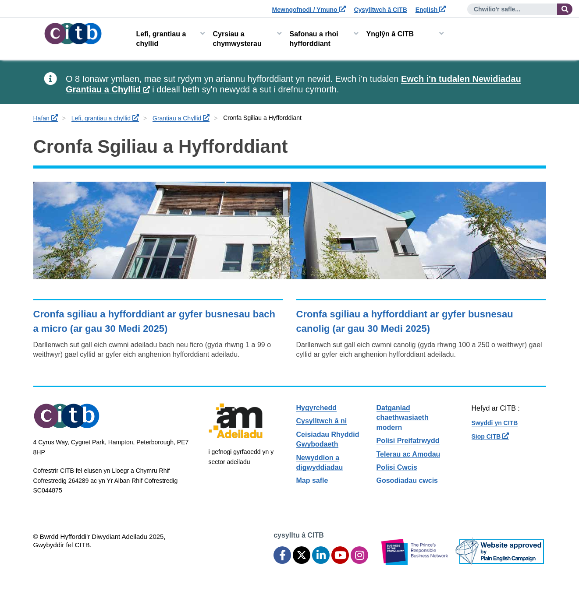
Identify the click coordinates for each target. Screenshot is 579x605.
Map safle (312, 480)
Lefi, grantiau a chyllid (161, 38)
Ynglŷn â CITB (390, 34)
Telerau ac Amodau (408, 454)
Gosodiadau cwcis (407, 480)
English (431, 9)
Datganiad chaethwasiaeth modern (403, 417)
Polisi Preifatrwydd (408, 440)
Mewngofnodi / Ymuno (309, 9)
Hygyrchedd (316, 408)
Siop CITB (490, 436)
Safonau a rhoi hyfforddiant (314, 38)
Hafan (45, 118)
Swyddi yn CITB (495, 422)
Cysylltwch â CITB (380, 9)
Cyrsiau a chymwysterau (237, 38)
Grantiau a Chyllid (181, 118)
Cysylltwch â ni (321, 421)
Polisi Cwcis (397, 467)
